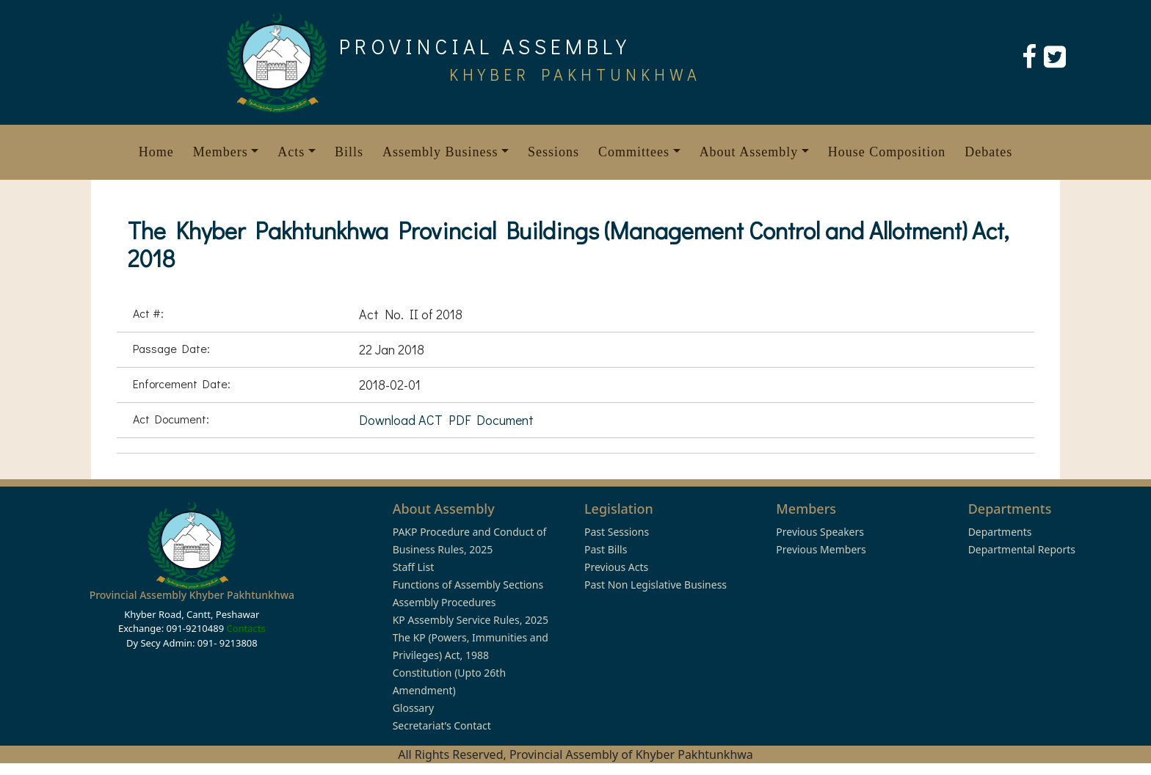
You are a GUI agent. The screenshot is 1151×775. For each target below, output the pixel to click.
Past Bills (605, 549)
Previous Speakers (820, 532)
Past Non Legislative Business (655, 585)
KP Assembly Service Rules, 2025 (470, 620)
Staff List (414, 567)
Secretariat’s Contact (442, 725)
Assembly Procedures (444, 602)
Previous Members (820, 549)
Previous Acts (616, 567)
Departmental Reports (1021, 549)
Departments (1000, 532)
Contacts (245, 628)
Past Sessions (616, 532)
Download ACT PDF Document (446, 420)
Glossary (413, 708)
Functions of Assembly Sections (468, 585)
